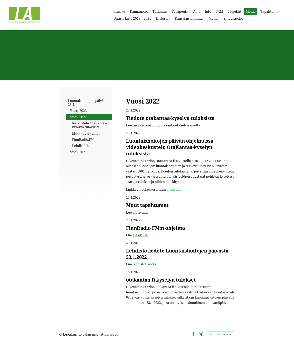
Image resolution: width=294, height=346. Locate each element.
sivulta (195, 125)
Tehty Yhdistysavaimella (220, 334)
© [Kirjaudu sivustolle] (61, 334)
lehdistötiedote (144, 264)
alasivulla (174, 189)
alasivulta (140, 212)
